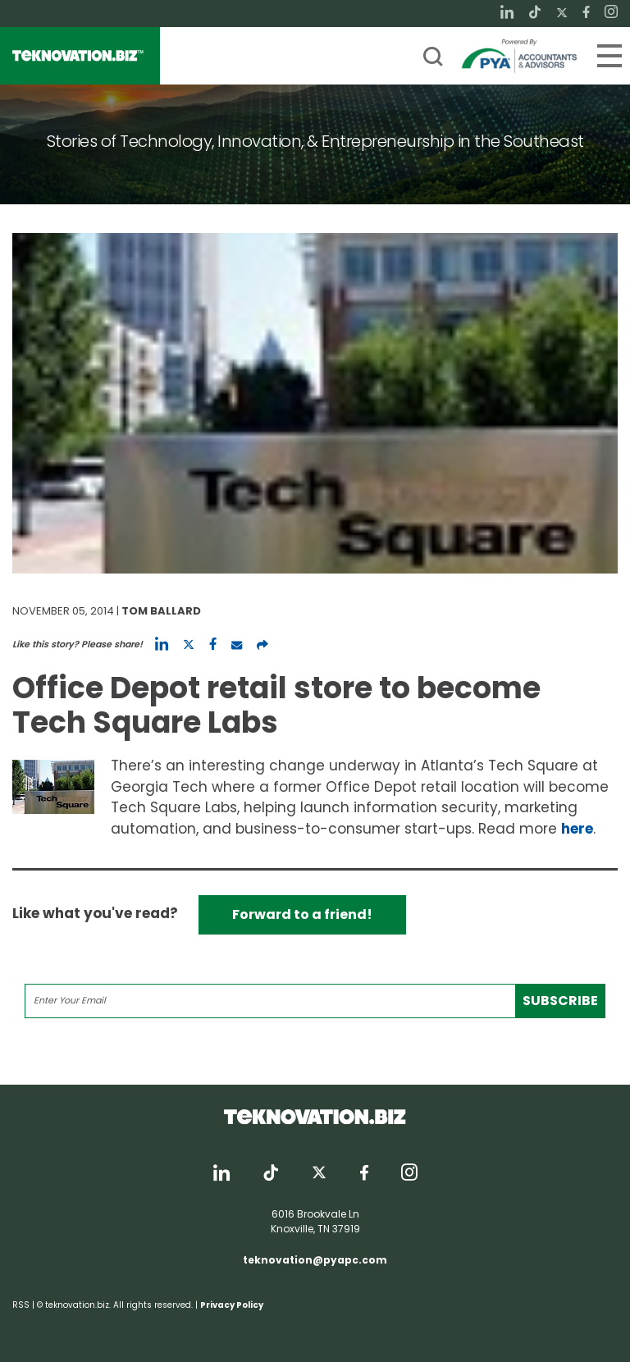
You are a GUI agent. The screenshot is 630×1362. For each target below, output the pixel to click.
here (577, 829)
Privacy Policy (231, 1305)
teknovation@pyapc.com (315, 1260)
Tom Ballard (161, 611)
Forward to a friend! (302, 914)
